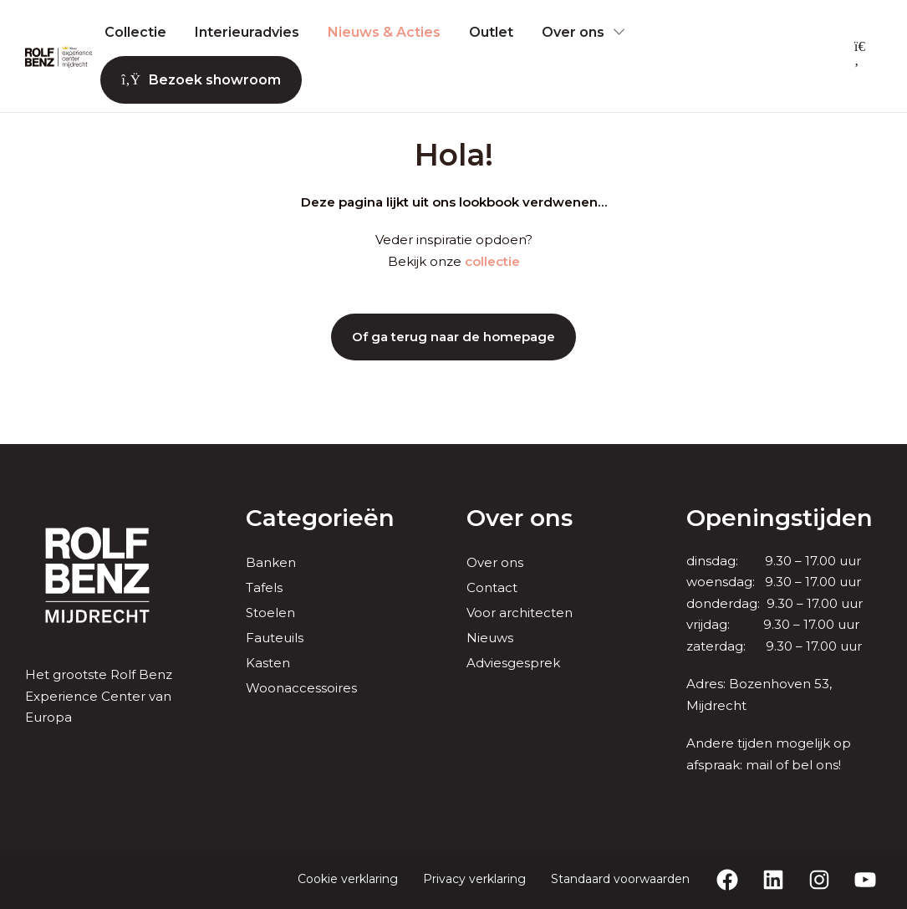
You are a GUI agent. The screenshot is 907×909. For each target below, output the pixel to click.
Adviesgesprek (513, 663)
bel (802, 765)
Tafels (264, 587)
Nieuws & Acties (384, 32)
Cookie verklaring (348, 878)
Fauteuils (274, 638)
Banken (271, 562)
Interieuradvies (247, 32)
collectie (492, 261)
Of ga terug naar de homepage (453, 337)
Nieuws (489, 638)
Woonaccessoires (301, 688)
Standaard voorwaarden (620, 878)
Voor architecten (519, 612)
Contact (491, 587)
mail (759, 765)
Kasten (268, 663)
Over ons (573, 32)
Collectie (135, 32)
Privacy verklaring (474, 878)
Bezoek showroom (201, 80)
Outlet (491, 32)
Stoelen (270, 612)
